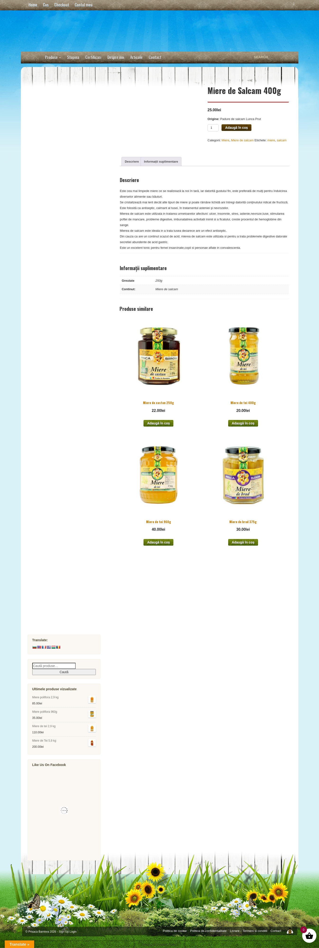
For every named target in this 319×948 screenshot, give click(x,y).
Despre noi (115, 57)
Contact (155, 57)
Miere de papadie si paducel (69, 309)
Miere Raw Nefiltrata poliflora (70, 142)
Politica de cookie (175, 931)
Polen (45, 403)
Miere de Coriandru (62, 246)
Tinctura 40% (57, 434)
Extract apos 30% (60, 444)
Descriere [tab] (132, 161)
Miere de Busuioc (60, 361)
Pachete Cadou (53, 611)
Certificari (93, 57)
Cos (46, 5)
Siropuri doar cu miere (60, 382)
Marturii (47, 527)
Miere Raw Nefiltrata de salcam (72, 132)
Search (291, 57)
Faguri (46, 475)
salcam (282, 140)
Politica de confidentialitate (208, 931)
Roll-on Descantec (56, 580)
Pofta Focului (52, 600)
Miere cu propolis (60, 465)
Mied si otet (50, 538)
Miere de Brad (57, 225)
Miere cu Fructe (54, 517)
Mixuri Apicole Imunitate (61, 486)
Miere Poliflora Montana (66, 236)
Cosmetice (50, 569)
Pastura (47, 496)
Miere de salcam (242, 140)
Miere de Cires (58, 257)
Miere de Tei (56, 194)
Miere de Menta (59, 298)
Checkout (61, 5)
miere (271, 140)
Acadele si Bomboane (59, 90)
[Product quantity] (213, 127)
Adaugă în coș (236, 127)
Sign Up (64, 931)
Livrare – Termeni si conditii (248, 931)
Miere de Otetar (59, 340)
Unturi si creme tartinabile (62, 100)
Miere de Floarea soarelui (67, 267)
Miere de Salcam (60, 173)
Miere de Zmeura (60, 288)
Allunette (48, 621)
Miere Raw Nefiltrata (57, 121)
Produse (53, 57)
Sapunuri (48, 559)
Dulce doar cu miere (57, 111)
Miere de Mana (58, 215)
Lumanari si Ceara (56, 590)
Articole (136, 57)
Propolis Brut (57, 423)
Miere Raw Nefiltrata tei (65, 153)
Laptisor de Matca (56, 507)
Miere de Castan (59, 330)
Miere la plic (56, 371)
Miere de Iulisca (59, 319)
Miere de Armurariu (62, 350)
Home (32, 5)
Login (72, 931)
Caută (64, 672)
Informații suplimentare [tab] (161, 161)
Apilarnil (48, 548)
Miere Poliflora (58, 184)
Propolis (48, 413)
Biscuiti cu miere (55, 392)
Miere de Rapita (59, 205)
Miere (225, 140)
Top (290, 931)
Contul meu (83, 5)
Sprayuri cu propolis (63, 455)
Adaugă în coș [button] (158, 423)
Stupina (73, 57)
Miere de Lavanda (61, 278)
